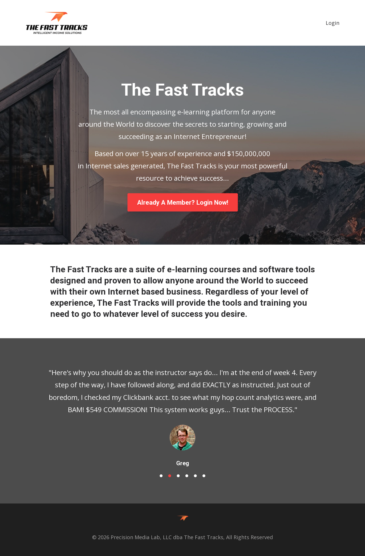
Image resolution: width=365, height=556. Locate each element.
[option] (182, 412)
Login (332, 22)
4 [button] (186, 475)
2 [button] (169, 475)
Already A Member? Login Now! (182, 202)
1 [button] (161, 475)
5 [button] (195, 475)
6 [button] (203, 475)
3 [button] (178, 475)
